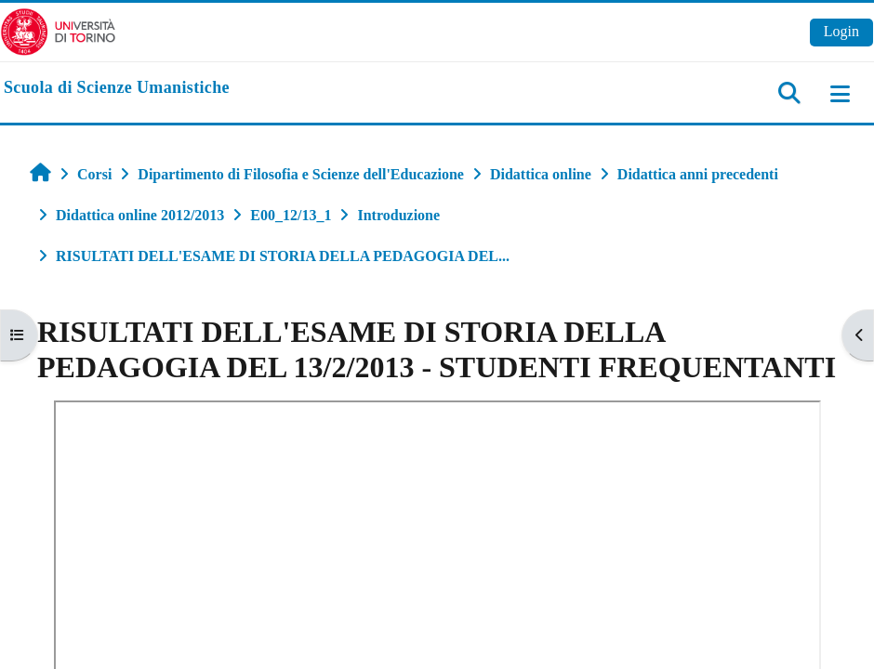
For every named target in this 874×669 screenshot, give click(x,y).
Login (841, 31)
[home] (117, 88)
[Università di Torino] (58, 30)
